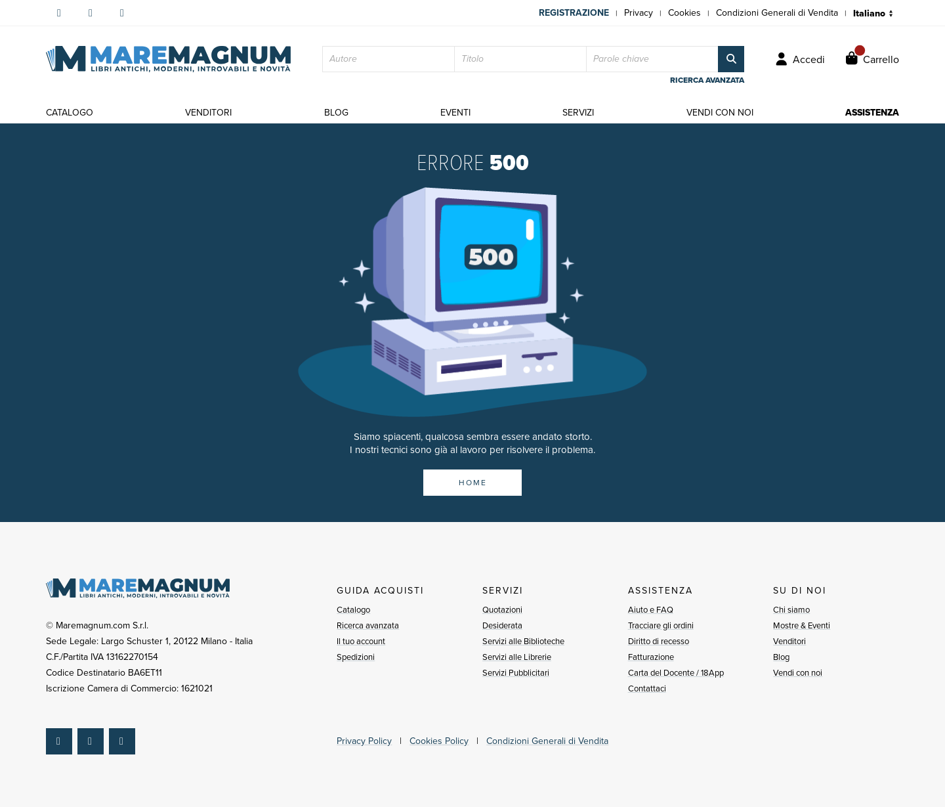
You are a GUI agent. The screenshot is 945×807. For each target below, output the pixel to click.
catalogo (69, 113)
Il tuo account (361, 641)
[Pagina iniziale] (168, 59)
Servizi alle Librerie (516, 657)
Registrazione (574, 13)
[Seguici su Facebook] (59, 13)
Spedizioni (356, 657)
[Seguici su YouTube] (122, 13)
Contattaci (647, 688)
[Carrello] (872, 59)
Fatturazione (651, 657)
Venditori (789, 641)
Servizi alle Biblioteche (523, 641)
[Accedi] (800, 59)
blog (336, 113)
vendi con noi (719, 113)
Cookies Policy (439, 741)
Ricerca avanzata (368, 625)
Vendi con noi (797, 672)
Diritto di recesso (658, 641)
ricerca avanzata (707, 80)
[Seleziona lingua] (876, 13)
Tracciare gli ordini (661, 625)
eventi (455, 113)
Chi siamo (791, 609)
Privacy (638, 13)
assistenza (872, 113)
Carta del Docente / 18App (676, 672)
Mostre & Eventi (801, 625)
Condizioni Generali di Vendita (777, 13)
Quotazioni (502, 609)
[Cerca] (731, 59)
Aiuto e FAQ (650, 609)
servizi (578, 113)
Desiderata (502, 625)
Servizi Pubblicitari (515, 672)
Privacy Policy (364, 741)
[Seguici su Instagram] (90, 13)
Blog (781, 657)
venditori (208, 113)
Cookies (684, 13)
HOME (473, 483)
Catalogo (353, 609)
